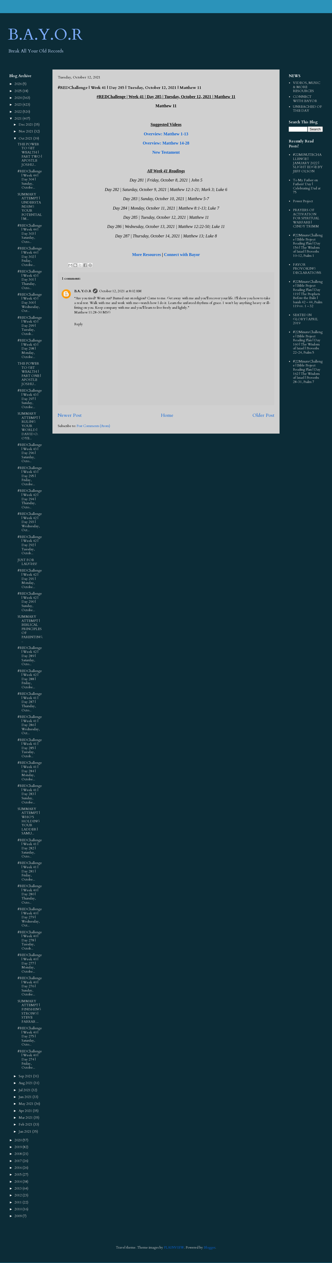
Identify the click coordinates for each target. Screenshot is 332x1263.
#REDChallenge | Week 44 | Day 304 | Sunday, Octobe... (30, 179)
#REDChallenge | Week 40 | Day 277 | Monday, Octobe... (30, 963)
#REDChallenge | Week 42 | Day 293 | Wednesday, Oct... (30, 521)
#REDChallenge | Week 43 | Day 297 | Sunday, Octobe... (30, 398)
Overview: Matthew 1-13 (166, 134)
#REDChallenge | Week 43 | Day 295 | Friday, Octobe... (30, 476)
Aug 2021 (26, 1083)
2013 (18, 1188)
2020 (18, 1140)
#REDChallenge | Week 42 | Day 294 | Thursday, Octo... (30, 498)
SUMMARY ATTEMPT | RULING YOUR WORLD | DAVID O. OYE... (29, 426)
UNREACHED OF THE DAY (307, 108)
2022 (18, 111)
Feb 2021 (26, 1124)
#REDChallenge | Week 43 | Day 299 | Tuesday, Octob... (30, 325)
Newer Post (70, 415)
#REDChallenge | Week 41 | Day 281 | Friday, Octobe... (30, 871)
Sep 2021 (26, 1076)
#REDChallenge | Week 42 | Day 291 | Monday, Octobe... (30, 578)
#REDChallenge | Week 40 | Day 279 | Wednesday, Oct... (30, 917)
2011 (18, 1202)
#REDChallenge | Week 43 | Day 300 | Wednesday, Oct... (30, 302)
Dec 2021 (26, 124)
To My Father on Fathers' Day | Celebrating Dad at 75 (306, 186)
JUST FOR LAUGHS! (27, 562)
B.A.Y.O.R (45, 34)
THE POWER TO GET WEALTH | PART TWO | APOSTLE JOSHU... (30, 154)
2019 (18, 1147)
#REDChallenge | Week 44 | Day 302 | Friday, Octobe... (30, 256)
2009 (18, 1216)
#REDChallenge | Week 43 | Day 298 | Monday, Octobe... (30, 348)
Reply (78, 324)
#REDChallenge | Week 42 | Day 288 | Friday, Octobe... (30, 679)
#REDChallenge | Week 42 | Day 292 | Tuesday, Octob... (30, 545)
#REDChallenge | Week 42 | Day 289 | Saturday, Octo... (30, 656)
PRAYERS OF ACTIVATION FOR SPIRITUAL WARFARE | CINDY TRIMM (306, 218)
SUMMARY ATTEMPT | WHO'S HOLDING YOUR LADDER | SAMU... (29, 821)
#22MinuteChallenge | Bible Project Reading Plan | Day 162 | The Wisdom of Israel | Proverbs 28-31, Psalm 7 (308, 371)
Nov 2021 (26, 131)
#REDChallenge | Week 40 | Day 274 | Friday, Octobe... (30, 1059)
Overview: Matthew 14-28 (166, 143)
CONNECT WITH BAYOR (305, 98)
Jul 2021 (25, 1090)
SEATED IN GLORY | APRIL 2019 (305, 319)
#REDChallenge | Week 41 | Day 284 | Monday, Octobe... (30, 770)
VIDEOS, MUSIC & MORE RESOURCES (306, 87)
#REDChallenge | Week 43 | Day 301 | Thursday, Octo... (30, 279)
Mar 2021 (26, 1117)
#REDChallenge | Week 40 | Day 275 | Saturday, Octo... (30, 1036)
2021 (18, 118)
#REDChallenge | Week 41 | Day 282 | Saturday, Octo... (30, 848)
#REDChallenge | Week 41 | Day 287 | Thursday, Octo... (30, 701)
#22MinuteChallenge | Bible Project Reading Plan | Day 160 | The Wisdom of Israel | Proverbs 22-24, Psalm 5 (308, 342)
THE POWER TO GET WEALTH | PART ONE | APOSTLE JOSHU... (29, 373)
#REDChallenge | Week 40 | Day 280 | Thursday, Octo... (30, 894)
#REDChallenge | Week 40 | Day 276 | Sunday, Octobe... (30, 986)
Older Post (263, 415)
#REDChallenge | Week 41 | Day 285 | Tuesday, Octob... (30, 748)
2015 (18, 1174)
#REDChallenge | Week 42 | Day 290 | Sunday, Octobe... (30, 601)
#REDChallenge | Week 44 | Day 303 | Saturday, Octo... (30, 233)
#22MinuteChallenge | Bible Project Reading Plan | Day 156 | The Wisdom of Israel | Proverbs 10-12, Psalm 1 (308, 245)
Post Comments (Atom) (93, 426)
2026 (18, 84)
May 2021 (26, 1103)
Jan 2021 (25, 1131)
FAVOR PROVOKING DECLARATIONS (307, 268)
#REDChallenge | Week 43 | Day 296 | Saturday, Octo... (30, 453)
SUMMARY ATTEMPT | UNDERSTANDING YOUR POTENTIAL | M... (30, 206)
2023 (18, 104)
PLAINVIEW (174, 1247)
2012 (18, 1195)
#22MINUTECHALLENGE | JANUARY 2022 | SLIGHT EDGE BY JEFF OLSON (308, 162)
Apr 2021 (26, 1111)
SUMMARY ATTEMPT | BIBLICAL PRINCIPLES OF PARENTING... (30, 629)
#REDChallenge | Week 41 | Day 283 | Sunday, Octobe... (30, 794)
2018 (18, 1154)
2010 (18, 1209)
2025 (18, 91)
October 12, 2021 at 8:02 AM (120, 291)
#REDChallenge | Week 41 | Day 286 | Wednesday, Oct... (30, 725)
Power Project (303, 201)
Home (167, 415)
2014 (18, 1181)
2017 (18, 1161)
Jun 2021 (26, 1097)
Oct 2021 (26, 138)
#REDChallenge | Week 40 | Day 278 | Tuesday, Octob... (30, 940)
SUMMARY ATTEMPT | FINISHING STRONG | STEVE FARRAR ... (29, 1011)
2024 (18, 97)
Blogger (209, 1247)
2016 (18, 1167)
